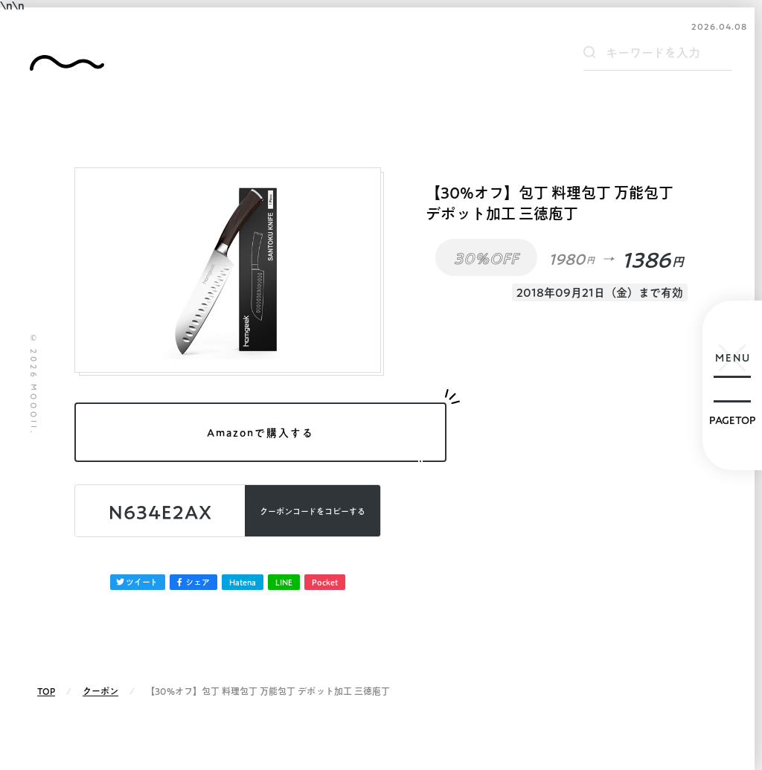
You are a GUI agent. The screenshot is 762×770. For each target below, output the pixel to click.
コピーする (312, 511)
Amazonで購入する (260, 433)
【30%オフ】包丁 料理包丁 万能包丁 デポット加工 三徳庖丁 (549, 203)
